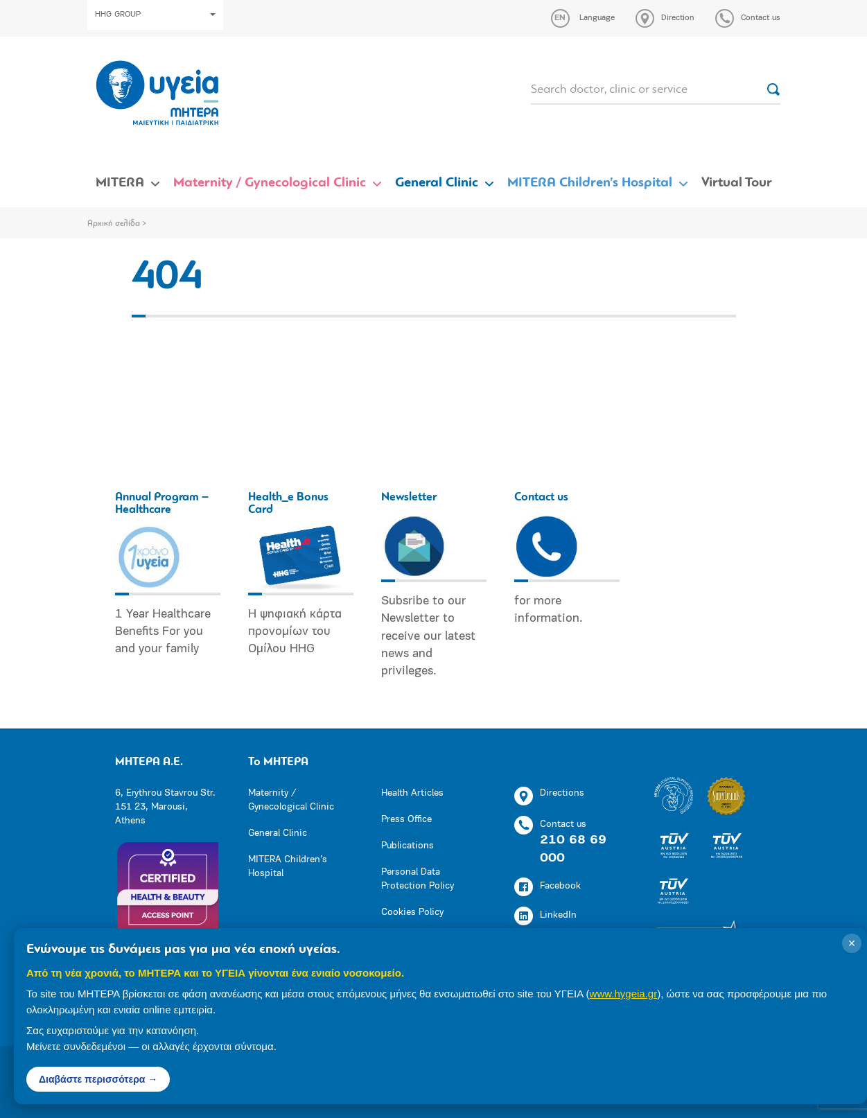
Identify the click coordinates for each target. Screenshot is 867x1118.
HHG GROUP (155, 14)
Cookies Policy (412, 912)
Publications (407, 846)
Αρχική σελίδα (113, 224)
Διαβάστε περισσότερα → (98, 1079)
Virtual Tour (736, 183)
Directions (549, 796)
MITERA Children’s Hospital (589, 183)
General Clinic (436, 183)
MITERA (120, 183)
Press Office (406, 819)
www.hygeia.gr (624, 993)
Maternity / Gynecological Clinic (269, 183)
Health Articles (412, 793)
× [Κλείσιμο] (852, 943)
